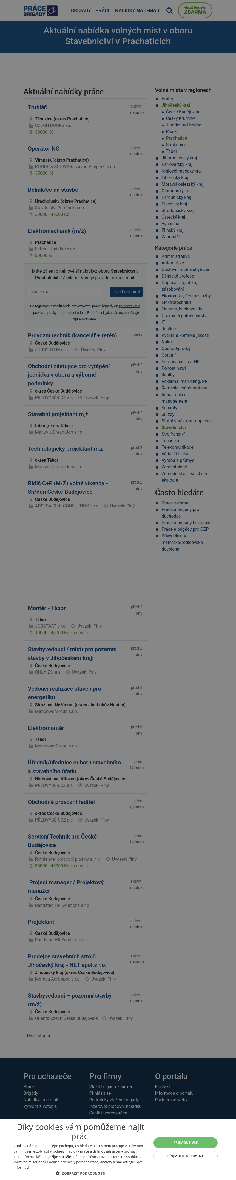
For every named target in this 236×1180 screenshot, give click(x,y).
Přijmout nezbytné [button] (185, 1156)
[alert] (118, 590)
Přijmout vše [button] (185, 1142)
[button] (80, 1173)
